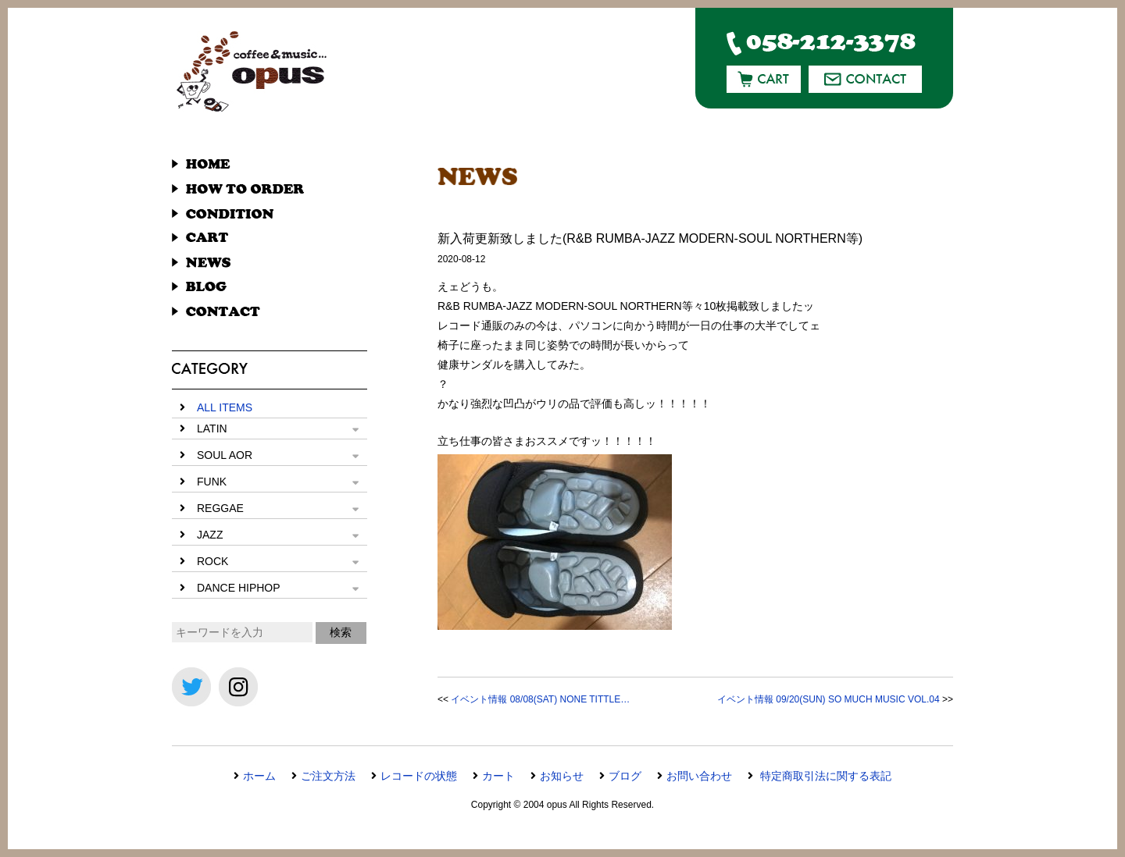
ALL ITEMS (224, 407)
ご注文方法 (328, 776)
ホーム (259, 776)
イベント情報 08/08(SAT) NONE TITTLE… (540, 699)
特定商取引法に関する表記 (824, 776)
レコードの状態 (418, 776)
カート (498, 776)
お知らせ (562, 776)
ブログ (625, 776)
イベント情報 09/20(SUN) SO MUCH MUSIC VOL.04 (828, 699)
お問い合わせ (699, 776)
